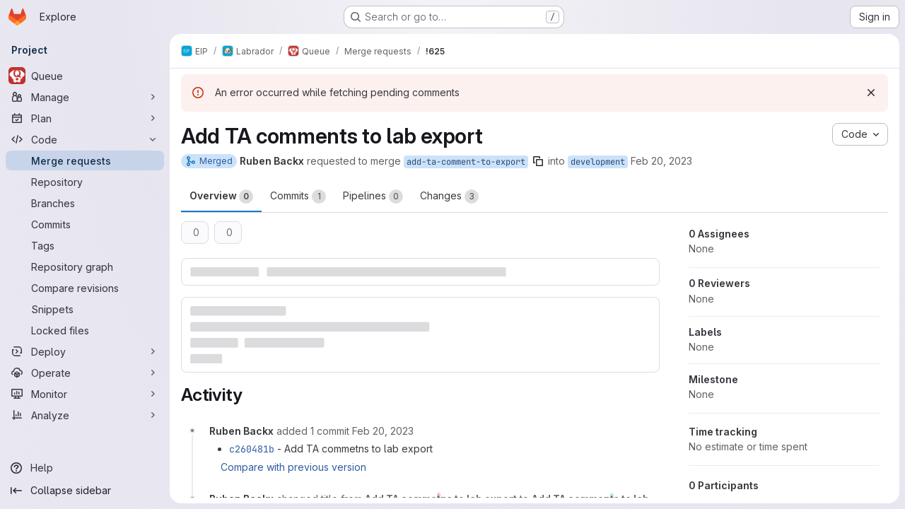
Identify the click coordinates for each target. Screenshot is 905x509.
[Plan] (85, 118)
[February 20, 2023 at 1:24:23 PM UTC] (383, 431)
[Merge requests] (85, 160)
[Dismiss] (871, 92)
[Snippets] (85, 309)
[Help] (85, 468)
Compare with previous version (293, 467)
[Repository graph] (85, 266)
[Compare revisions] (85, 288)
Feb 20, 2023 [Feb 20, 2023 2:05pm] (661, 161)
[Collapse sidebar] (85, 491)
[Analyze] (85, 415)
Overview (221, 196)
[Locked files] (85, 330)
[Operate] (85, 372)
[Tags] (85, 245)
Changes (449, 196)
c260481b (251, 449)
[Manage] (85, 97)
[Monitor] (85, 394)
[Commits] (85, 224)
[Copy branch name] (538, 161)
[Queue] (85, 76)
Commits (298, 196)
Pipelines (373, 196)
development (598, 162)
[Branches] (85, 203)
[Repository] (85, 182)
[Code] (85, 139)
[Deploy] (85, 351)
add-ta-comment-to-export (466, 162)
